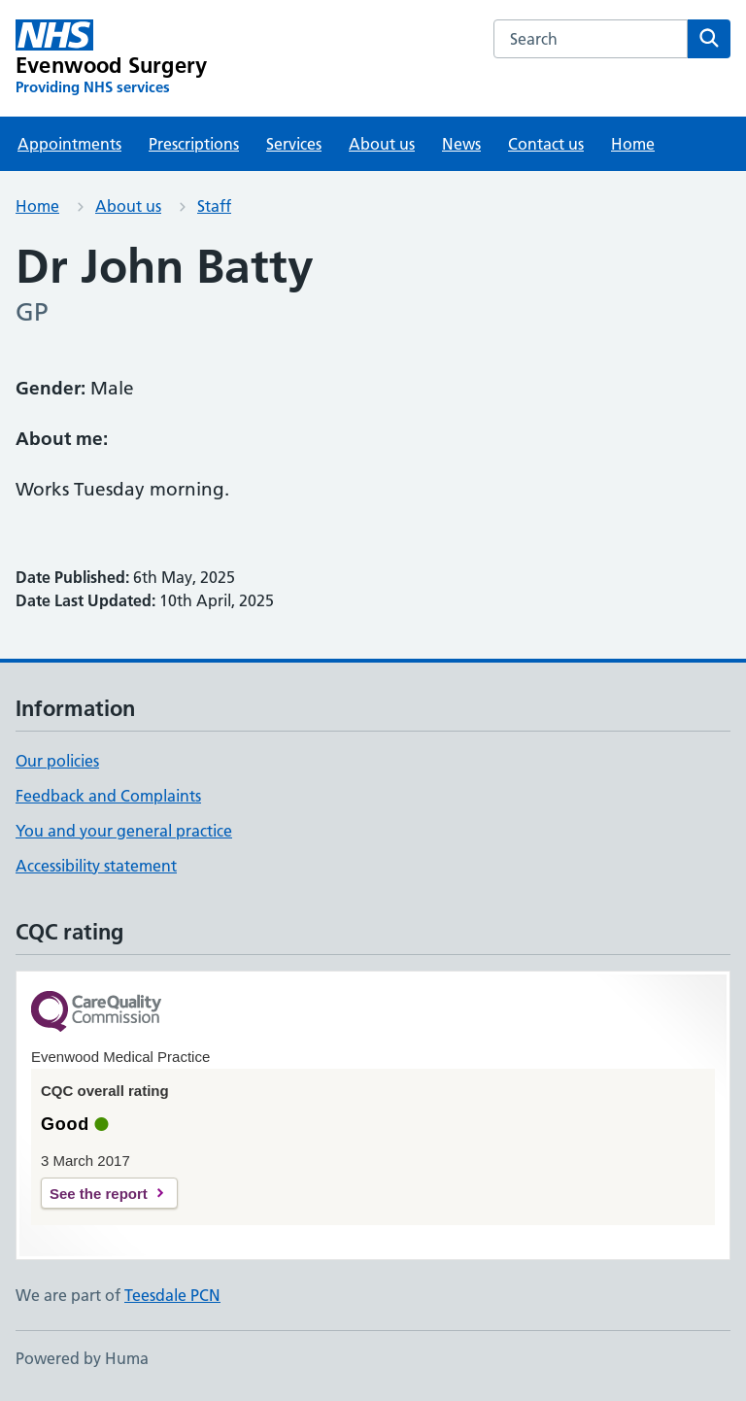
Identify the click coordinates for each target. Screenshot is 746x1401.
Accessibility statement (96, 865)
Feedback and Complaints (108, 795)
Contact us (546, 144)
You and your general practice (124, 830)
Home (633, 144)
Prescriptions (194, 144)
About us (382, 144)
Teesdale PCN (172, 1295)
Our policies (57, 760)
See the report (99, 1193)
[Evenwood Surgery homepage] (111, 58)
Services (294, 144)
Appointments (69, 144)
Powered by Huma (82, 1358)
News (461, 144)
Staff (214, 206)
